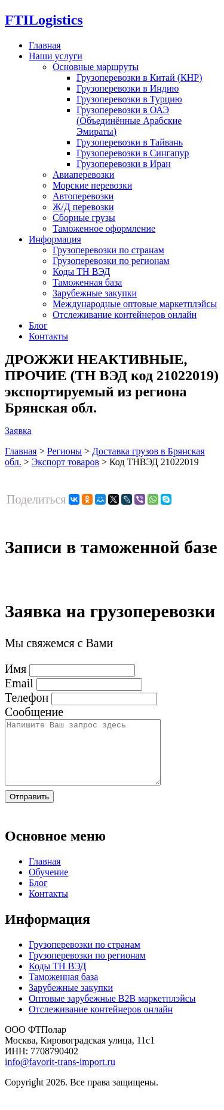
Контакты (48, 336)
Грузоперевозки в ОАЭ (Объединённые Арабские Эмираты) (129, 121)
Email (19, 683)
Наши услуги (55, 56)
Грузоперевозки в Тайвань (129, 142)
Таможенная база (87, 282)
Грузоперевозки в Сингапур (132, 153)
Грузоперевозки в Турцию (129, 99)
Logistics (44, 20)
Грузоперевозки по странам (108, 250)
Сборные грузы (84, 218)
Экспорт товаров (65, 462)
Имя (15, 668)
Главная (45, 45)
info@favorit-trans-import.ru (60, 1074)
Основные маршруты (96, 67)
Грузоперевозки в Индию (127, 88)
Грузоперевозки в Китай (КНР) (139, 77)
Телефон (26, 697)
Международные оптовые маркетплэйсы (135, 304)
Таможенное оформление (104, 228)
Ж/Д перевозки (83, 207)
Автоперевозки (83, 196)
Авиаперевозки (83, 174)
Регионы (64, 451)
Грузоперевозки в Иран (123, 164)
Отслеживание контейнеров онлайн (125, 315)
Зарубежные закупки (95, 293)
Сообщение (34, 711)
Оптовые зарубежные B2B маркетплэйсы (112, 1011)
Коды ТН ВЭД (81, 271)
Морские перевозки (92, 185)
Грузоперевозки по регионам (111, 261)
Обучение (48, 884)
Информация (55, 239)
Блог (38, 325)
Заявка (18, 431)
